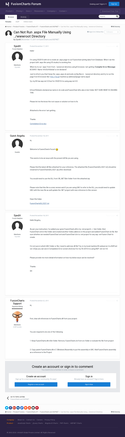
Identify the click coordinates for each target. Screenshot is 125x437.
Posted (39, 46)
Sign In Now (89, 382)
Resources (39, 11)
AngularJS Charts (51, 420)
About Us (21, 417)
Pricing (19, 11)
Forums (8, 22)
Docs (28, 11)
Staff (17, 22)
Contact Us (30, 417)
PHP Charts (64, 420)
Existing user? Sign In (98, 4)
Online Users (28, 22)
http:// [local (50, 77)
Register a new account (36, 382)
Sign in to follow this (96, 32)
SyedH (18, 40)
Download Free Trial (110, 11)
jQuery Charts (38, 420)
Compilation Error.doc (38, 124)
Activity (23, 17)
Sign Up (114, 4)
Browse (11, 17)
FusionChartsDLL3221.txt (39, 203)
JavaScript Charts (24, 420)
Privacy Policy (50, 417)
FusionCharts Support (17, 299)
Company (51, 11)
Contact (63, 11)
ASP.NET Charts (76, 420)
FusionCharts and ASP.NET (49, 40)
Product (10, 11)
